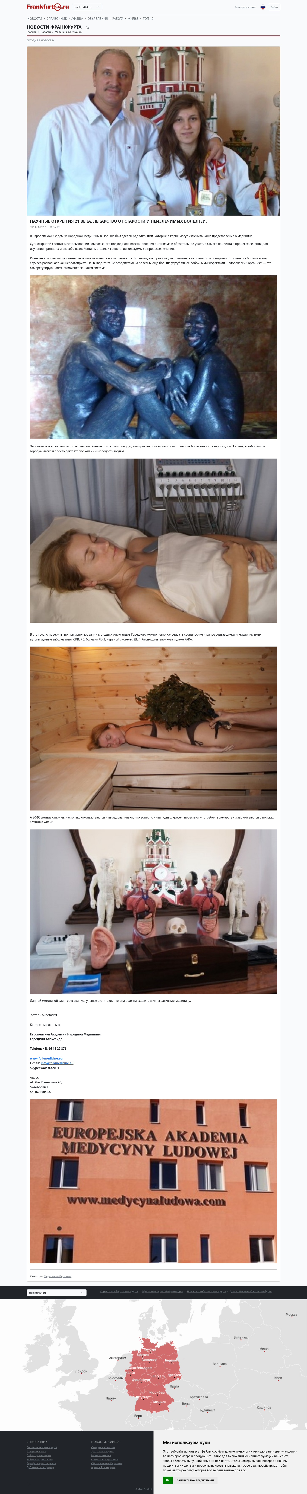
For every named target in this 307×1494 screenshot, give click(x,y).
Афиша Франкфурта (103, 1467)
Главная (31, 32)
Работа (117, 19)
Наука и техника (101, 1455)
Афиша (77, 19)
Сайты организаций (39, 1455)
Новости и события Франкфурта (206, 1291)
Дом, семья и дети (102, 1451)
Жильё (133, 19)
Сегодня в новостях (40, 40)
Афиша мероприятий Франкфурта (162, 1291)
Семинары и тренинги (104, 1459)
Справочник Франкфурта (42, 1447)
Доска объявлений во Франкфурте (251, 1291)
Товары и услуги (36, 1451)
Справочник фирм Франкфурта (119, 1291)
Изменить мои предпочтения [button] (195, 1480)
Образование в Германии (106, 1463)
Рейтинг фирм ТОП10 (39, 1459)
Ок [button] (168, 1480)
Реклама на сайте (245, 7)
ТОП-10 (148, 19)
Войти (274, 7)
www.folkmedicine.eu (46, 1058)
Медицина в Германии (68, 32)
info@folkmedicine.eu (57, 1063)
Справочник (57, 19)
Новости (34, 19)
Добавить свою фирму (40, 1467)
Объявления (98, 19)
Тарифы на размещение (41, 1463)
